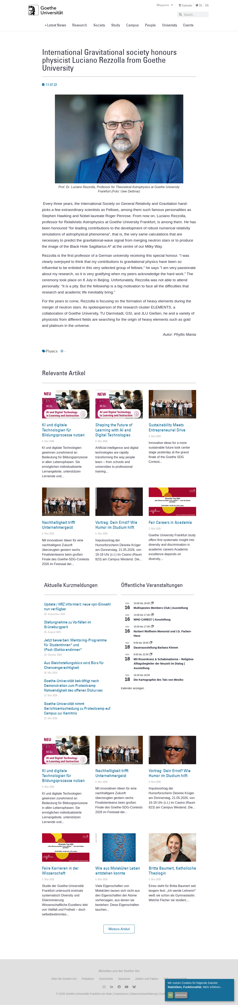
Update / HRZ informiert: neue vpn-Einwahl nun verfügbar (77, 606)
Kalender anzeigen (132, 688)
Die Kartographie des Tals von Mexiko (158, 679)
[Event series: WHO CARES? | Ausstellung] (152, 615)
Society (99, 25)
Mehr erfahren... (213, 987)
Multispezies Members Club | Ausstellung (161, 607)
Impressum (121, 993)
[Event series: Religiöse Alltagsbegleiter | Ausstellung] (151, 654)
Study (115, 25)
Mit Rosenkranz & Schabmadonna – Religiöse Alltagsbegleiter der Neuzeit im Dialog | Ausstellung (164, 664)
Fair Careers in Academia (170, 522)
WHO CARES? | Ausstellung (152, 619)
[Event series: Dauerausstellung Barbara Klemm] (151, 642)
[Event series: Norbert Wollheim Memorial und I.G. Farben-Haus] (152, 626)
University (169, 25)
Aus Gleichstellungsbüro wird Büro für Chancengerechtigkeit (74, 665)
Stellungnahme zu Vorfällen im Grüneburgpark (67, 624)
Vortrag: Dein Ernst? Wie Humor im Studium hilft (116, 525)
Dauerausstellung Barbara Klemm (156, 647)
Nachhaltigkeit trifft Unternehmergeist (58, 525)
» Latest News (55, 25)
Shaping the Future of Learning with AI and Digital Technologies (113, 429)
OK (170, 995)
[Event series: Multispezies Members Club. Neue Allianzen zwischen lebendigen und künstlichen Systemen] (152, 603)
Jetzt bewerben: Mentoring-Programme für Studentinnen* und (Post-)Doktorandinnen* (75, 645)
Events (188, 25)
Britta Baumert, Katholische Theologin (172, 870)
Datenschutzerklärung (143, 993)
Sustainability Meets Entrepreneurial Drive (167, 427)
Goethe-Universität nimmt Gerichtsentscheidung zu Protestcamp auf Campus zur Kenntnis (77, 708)
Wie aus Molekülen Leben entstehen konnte (117, 870)
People (150, 25)
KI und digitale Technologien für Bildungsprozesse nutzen (63, 429)
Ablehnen (181, 995)
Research (79, 25)
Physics (51, 351)
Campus (132, 25)
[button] (119, 929)
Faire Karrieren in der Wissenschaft (60, 870)
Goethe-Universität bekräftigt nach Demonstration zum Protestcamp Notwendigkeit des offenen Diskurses (73, 685)
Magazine (165, 5)
